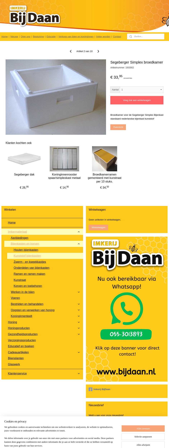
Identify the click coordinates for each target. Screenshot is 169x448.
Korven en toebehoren (28, 285)
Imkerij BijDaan (99, 389)
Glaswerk (14, 364)
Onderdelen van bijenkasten (31, 267)
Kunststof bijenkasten (27, 255)
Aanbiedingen (19, 237)
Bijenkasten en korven (45, 243)
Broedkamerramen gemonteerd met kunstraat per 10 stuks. (104, 178)
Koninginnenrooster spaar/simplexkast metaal (64, 176)
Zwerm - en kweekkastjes (30, 261)
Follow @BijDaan (125, 436)
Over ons (25, 36)
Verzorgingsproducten (22, 340)
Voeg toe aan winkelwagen (137, 100)
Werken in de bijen (45, 292)
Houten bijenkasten (26, 249)
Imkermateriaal (44, 231)
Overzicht (118, 127)
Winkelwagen (98, 227)
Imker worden (103, 36)
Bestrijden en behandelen (45, 304)
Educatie (51, 36)
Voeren (15, 297)
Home (4, 36)
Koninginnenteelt (45, 316)
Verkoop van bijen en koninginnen (75, 36)
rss (99, 441)
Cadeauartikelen (44, 352)
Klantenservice (44, 373)
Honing (44, 322)
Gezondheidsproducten (44, 334)
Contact (117, 36)
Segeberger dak (24, 174)
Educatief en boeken (21, 346)
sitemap (93, 441)
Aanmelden (97, 423)
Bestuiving (38, 36)
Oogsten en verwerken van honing (45, 310)
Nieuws (14, 36)
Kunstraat (20, 280)
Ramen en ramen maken (29, 273)
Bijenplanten (16, 358)
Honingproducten (44, 328)
